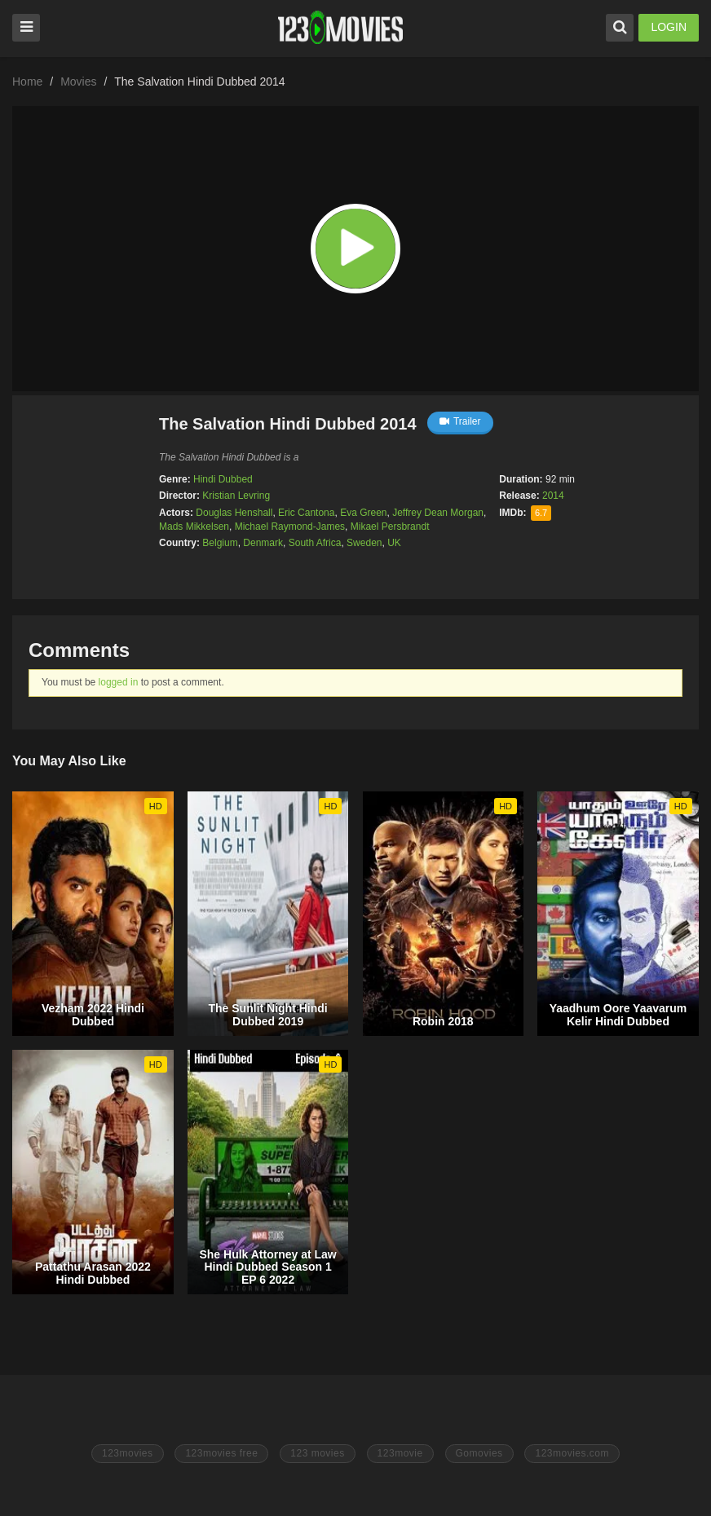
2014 (553, 495)
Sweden (364, 543)
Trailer (460, 421)
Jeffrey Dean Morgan (438, 512)
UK (394, 543)
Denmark (263, 543)
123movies (127, 1453)
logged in (119, 682)
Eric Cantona (306, 512)
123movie (400, 1453)
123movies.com (572, 1453)
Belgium (219, 543)
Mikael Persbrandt (390, 526)
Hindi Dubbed (223, 479)
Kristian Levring (236, 495)
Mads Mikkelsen (194, 526)
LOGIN (669, 26)
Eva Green (363, 512)
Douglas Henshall (234, 512)
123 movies (317, 1453)
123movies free (221, 1453)
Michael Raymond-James (290, 526)
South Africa (315, 543)
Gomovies (479, 1453)
